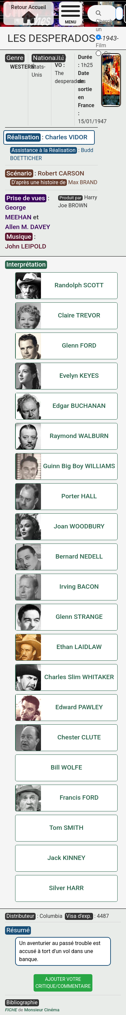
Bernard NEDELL (79, 556)
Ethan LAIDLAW (79, 647)
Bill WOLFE (66, 767)
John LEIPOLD (25, 246)
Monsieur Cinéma (41, 1009)
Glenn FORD (79, 345)
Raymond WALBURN (79, 436)
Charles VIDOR (66, 137)
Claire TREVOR (79, 315)
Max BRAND (82, 182)
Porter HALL (79, 496)
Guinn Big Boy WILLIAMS (79, 466)
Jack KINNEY (66, 858)
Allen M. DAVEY (27, 227)
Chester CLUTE (79, 737)
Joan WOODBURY (79, 526)
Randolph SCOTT (78, 285)
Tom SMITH (66, 827)
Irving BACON (79, 586)
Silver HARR (66, 888)
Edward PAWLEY (79, 707)
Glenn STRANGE (78, 617)
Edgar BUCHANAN (79, 406)
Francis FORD (79, 797)
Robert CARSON (61, 173)
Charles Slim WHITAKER (79, 677)
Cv (103, 53)
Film (101, 41)
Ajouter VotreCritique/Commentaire (62, 982)
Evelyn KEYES (79, 375)
